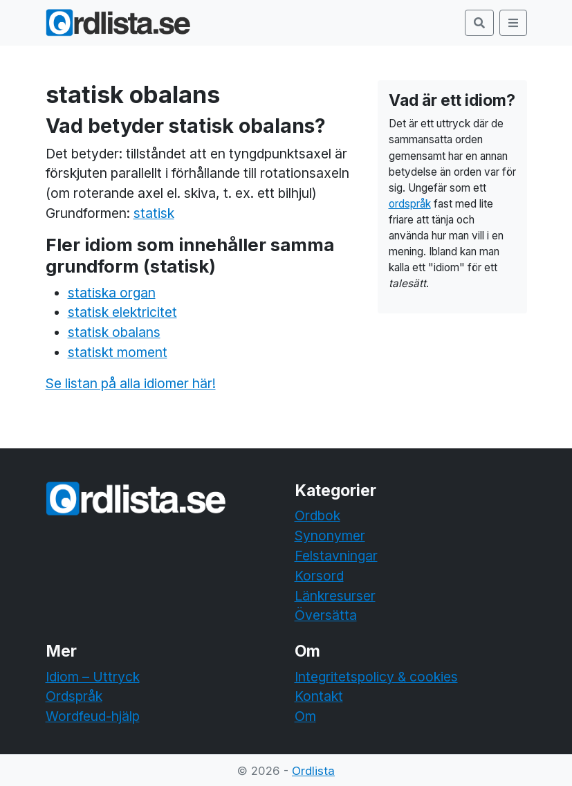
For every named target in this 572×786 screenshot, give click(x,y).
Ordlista (313, 771)
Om (305, 716)
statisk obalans (114, 332)
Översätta (326, 615)
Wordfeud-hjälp (93, 716)
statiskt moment (117, 352)
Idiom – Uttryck (93, 676)
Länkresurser (335, 595)
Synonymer (330, 535)
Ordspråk (74, 696)
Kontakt (319, 696)
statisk (153, 213)
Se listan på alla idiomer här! (131, 383)
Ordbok (317, 515)
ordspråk (410, 203)
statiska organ (112, 292)
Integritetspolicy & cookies (376, 676)
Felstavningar (336, 555)
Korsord (319, 575)
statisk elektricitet (122, 312)
